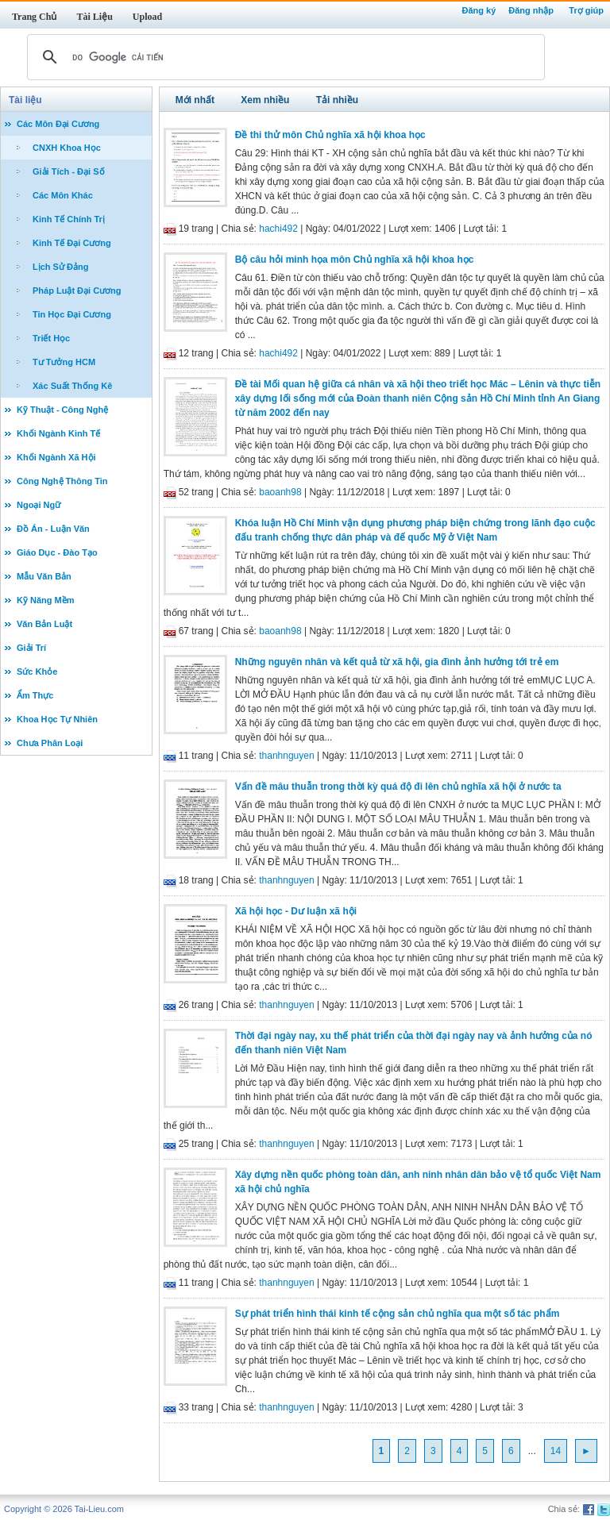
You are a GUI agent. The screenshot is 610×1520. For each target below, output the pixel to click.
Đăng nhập (531, 10)
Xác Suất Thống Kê (72, 386)
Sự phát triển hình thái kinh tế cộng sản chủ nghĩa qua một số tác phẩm (397, 1313)
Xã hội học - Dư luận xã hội (296, 911)
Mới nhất (195, 100)
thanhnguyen (286, 755)
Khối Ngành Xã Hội (56, 457)
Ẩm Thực (35, 695)
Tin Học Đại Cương (72, 314)
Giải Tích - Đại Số (69, 171)
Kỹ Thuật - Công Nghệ (62, 409)
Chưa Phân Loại (50, 743)
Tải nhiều (337, 100)
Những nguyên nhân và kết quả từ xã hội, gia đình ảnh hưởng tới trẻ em (397, 662)
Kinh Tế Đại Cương (72, 243)
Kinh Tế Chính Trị (69, 219)
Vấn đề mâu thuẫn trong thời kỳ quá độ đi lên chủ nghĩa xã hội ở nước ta (398, 786)
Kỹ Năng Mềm (46, 600)
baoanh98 (280, 492)
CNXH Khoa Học (67, 147)
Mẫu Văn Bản (44, 576)
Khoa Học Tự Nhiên (57, 719)
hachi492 (278, 228)
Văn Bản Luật (44, 624)
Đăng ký (478, 10)
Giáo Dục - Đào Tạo (57, 552)
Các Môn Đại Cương (58, 124)
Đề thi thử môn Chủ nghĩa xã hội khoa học (330, 134)
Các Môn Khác (63, 195)
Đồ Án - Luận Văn (53, 528)
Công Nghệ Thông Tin (62, 481)
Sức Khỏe (37, 671)
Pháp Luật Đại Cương (77, 290)
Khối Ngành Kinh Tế (58, 433)
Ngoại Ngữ (38, 505)
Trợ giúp (586, 10)
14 (555, 1451)
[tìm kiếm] (283, 57)
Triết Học (51, 338)
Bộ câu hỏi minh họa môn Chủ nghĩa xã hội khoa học (354, 259)
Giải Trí (31, 647)
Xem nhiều (265, 100)
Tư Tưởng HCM (64, 362)
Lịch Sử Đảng (60, 266)
